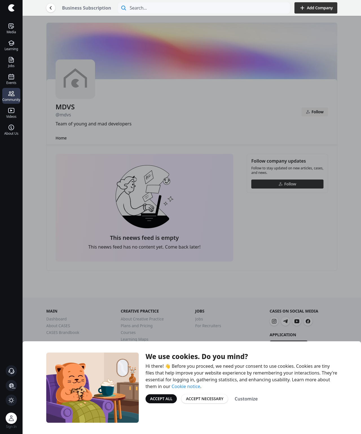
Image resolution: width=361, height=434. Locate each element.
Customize (246, 399)
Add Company (316, 8)
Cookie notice (185, 386)
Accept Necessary (204, 398)
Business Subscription (86, 8)
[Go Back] (50, 7)
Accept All (161, 398)
